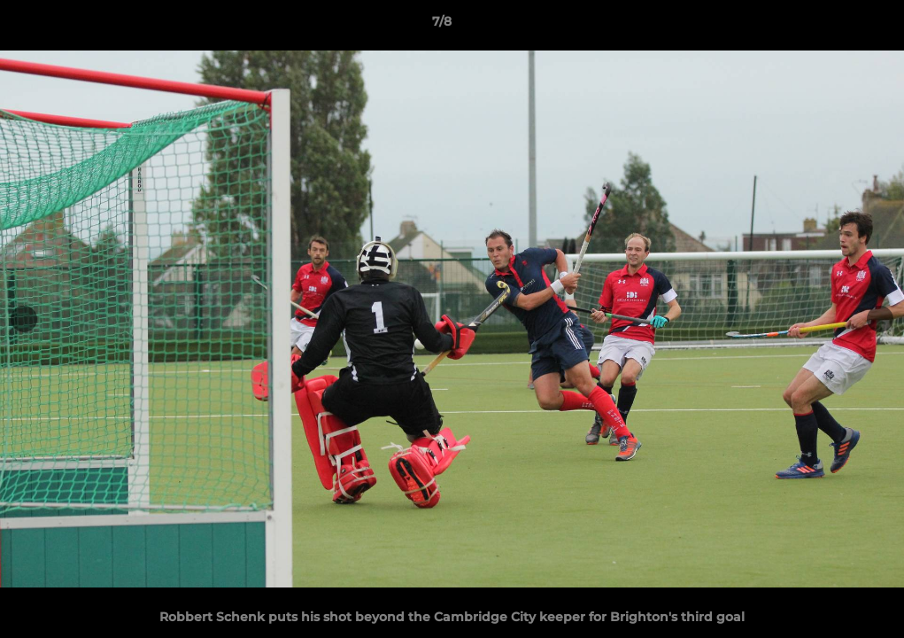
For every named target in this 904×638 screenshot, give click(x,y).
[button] (829, 26)
